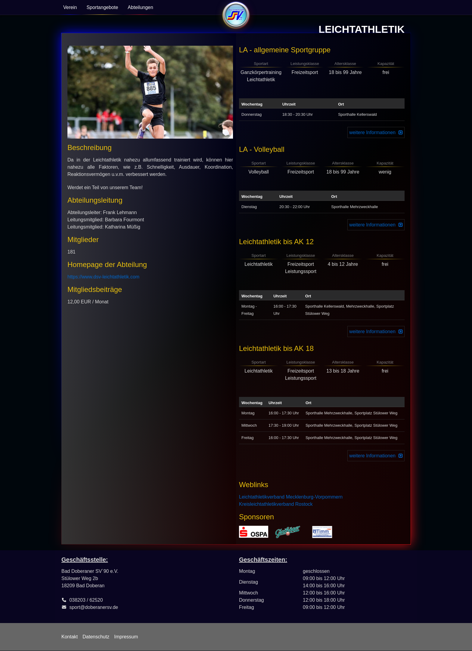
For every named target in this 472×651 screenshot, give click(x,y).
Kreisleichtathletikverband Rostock (276, 504)
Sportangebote (102, 7)
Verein (70, 7)
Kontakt (69, 636)
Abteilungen (140, 7)
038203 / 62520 (86, 600)
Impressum (126, 636)
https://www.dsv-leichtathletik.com (103, 276)
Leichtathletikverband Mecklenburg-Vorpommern (291, 496)
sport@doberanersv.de (93, 607)
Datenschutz (95, 636)
